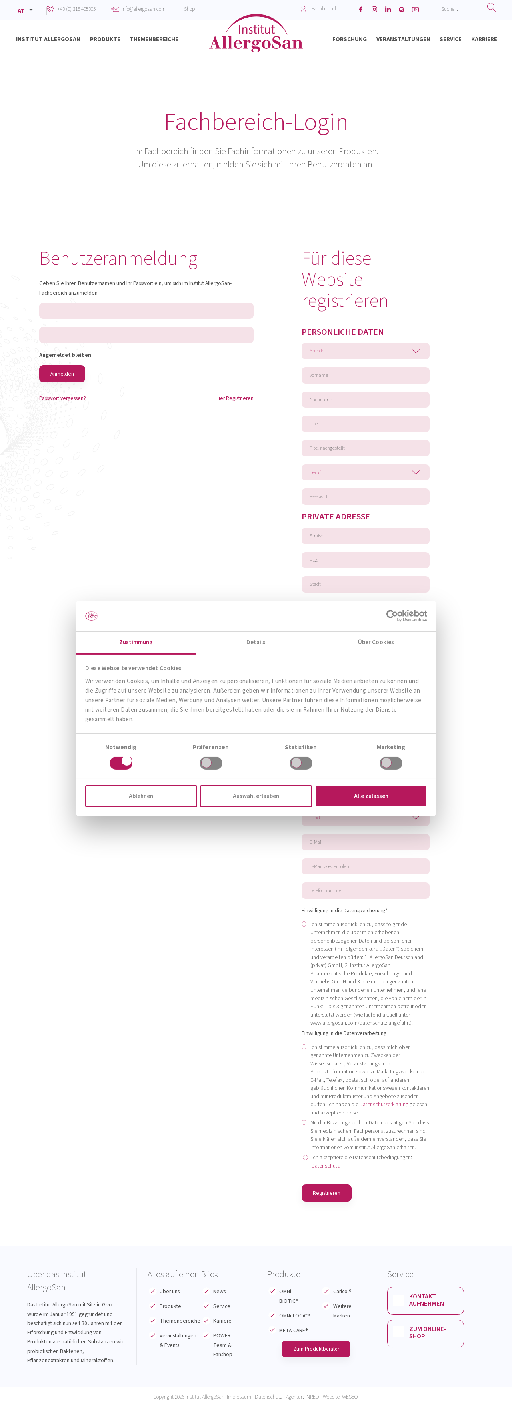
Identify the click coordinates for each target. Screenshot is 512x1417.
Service (221, 1317)
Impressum (239, 1407)
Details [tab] (256, 642)
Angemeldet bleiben (65, 356)
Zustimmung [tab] (136, 642)
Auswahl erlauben (256, 796)
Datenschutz (326, 1176)
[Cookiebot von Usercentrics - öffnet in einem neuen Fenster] (392, 616)
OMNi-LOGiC (294, 1326)
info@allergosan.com (144, 9)
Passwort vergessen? (62, 399)
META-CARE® (293, 1341)
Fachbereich (325, 8)
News (219, 1302)
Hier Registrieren (235, 399)
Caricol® (342, 1302)
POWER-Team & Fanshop (222, 1356)
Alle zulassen (371, 796)
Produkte (170, 1317)
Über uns (170, 1302)
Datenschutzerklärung (384, 1115)
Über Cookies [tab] (376, 642)
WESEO (350, 1407)
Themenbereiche (180, 1332)
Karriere (222, 1332)
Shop (189, 9)
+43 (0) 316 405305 (76, 9)
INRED (312, 1407)
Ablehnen (141, 796)
